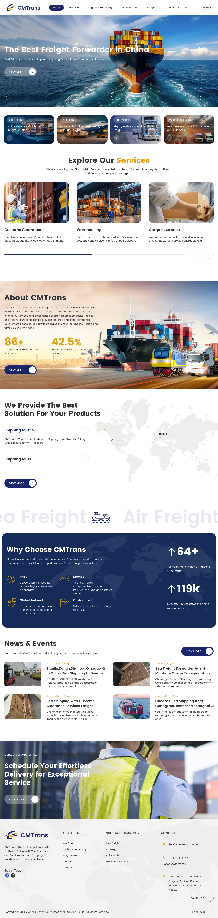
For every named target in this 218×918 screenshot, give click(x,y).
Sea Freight (113, 843)
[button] (209, 254)
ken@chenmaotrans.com (184, 844)
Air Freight (112, 849)
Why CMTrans (129, 8)
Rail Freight (113, 856)
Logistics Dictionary (100, 8)
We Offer (74, 8)
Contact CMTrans (176, 8)
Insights (152, 8)
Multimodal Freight (117, 862)
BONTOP (208, 912)
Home (56, 8)
